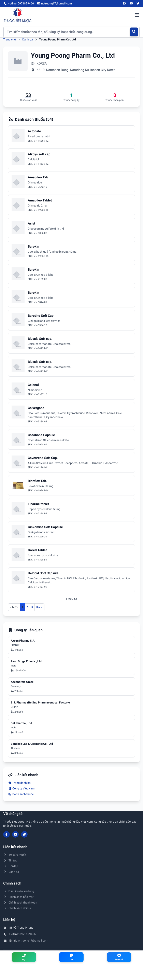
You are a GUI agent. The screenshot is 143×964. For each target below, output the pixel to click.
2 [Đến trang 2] (27, 607)
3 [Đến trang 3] (32, 607)
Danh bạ (27, 39)
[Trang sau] (39, 607)
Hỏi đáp (10, 866)
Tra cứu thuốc (14, 854)
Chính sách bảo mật (18, 896)
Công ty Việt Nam (21, 788)
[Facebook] (124, 4)
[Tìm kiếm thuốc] (71, 32)
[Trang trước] (14, 607)
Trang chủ (9, 39)
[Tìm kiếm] (134, 32)
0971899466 (27, 934)
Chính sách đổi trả (17, 908)
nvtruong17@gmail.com (32, 940)
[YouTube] (131, 4)
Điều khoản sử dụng (18, 891)
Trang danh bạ (19, 782)
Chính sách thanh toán (20, 902)
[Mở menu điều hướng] (137, 15)
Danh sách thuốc (21, 794)
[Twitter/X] (138, 4)
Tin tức (10, 860)
